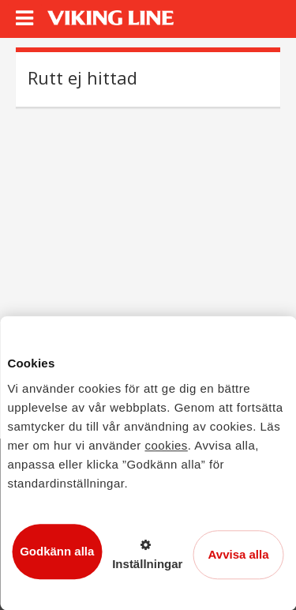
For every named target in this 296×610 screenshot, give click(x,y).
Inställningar (147, 563)
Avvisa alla (238, 554)
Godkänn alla (57, 551)
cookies (165, 445)
